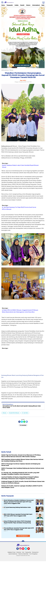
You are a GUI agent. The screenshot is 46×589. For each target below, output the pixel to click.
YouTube (29, 549)
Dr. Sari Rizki (25, 412)
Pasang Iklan (28, 552)
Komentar (23, 425)
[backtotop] (23, 541)
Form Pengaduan (33, 553)
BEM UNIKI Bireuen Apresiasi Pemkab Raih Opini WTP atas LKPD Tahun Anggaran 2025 (18, 515)
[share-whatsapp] (24, 422)
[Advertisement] (23, 361)
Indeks (16, 5)
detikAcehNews (5, 70)
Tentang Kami (35, 552)
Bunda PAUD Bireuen (14, 412)
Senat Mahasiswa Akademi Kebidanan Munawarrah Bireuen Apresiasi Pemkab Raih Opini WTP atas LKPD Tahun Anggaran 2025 (19, 501)
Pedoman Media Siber (23, 553)
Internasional (36, 5)
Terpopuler (10, 5)
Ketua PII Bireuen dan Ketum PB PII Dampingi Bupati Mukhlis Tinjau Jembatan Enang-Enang (17, 521)
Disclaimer (18, 552)
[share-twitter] (22, 422)
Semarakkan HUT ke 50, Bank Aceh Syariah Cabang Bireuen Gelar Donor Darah (22, 406)
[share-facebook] (19, 422)
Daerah (22, 5)
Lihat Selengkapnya (23, 535)
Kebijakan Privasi (11, 552)
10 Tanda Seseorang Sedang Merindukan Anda (17, 507)
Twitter (26, 549)
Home (3, 5)
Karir (23, 552)
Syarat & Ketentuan (13, 553)
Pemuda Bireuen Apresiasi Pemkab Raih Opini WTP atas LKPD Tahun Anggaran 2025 (19, 528)
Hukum (28, 5)
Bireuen (4, 412)
